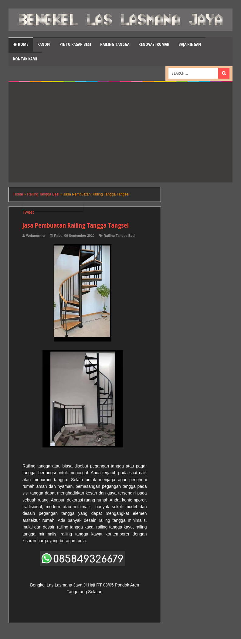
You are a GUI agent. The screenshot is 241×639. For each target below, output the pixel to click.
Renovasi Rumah (153, 44)
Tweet (28, 212)
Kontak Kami (25, 59)
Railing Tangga (114, 44)
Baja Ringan (189, 44)
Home (20, 44)
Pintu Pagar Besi (75, 44)
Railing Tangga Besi (119, 235)
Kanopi (43, 44)
